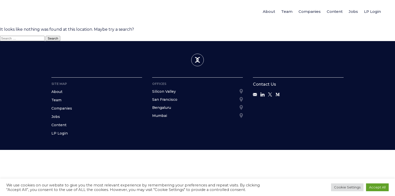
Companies (310, 11)
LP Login (372, 11)
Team (286, 11)
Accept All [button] (377, 187)
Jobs (353, 11)
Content (335, 11)
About (269, 11)
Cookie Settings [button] (347, 187)
